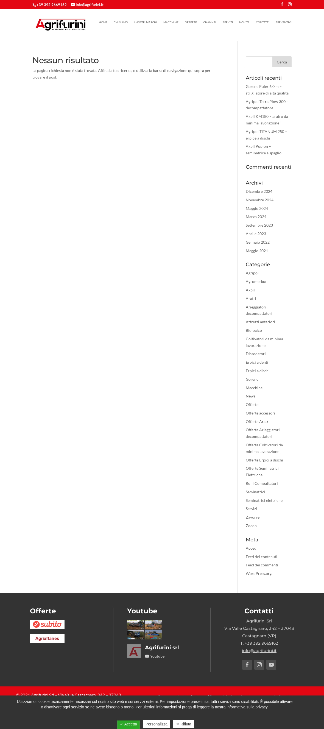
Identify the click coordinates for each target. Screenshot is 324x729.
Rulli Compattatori (262, 483)
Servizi (228, 22)
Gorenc (252, 379)
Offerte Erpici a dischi (264, 460)
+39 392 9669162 (52, 4)
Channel (210, 22)
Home (103, 22)
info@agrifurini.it (259, 650)
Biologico (254, 330)
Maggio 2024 (257, 208)
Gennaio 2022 (258, 242)
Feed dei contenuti (261, 556)
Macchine (170, 22)
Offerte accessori (260, 413)
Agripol (252, 273)
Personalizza (156, 724)
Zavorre (252, 517)
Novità (244, 22)
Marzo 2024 (256, 216)
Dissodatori (256, 353)
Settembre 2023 (259, 225)
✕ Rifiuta (183, 724)
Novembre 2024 (259, 199)
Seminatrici (255, 491)
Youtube (154, 656)
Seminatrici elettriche (264, 500)
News (250, 396)
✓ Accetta (128, 724)
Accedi (252, 548)
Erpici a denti (257, 362)
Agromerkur (256, 281)
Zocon (251, 525)
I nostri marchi (145, 22)
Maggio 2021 (257, 250)
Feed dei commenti (262, 565)
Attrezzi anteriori (260, 321)
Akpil (250, 290)
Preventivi (284, 22)
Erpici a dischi (258, 370)
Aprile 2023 (256, 233)
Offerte (191, 22)
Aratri (251, 298)
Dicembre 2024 (259, 191)
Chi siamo (121, 22)
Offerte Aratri (258, 421)
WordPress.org (259, 573)
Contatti (262, 22)
